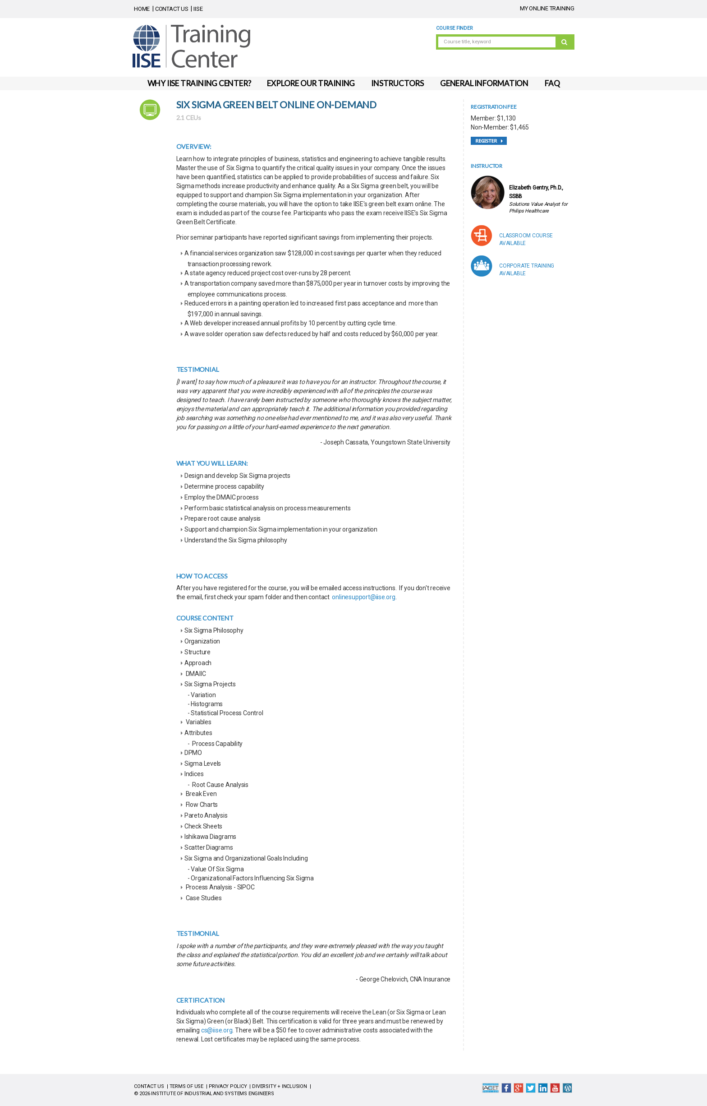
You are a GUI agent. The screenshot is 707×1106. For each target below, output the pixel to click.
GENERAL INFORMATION (484, 83)
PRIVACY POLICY (228, 1086)
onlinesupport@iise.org (363, 597)
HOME (142, 8)
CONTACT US (171, 8)
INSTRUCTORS (397, 83)
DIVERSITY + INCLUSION (279, 1086)
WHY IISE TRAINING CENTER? (199, 83)
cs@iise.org (217, 1030)
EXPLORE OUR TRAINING (311, 83)
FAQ (552, 83)
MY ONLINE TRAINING (547, 8)
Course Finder (454, 28)
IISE (197, 8)
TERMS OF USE (186, 1086)
